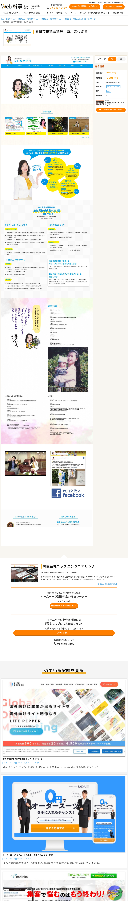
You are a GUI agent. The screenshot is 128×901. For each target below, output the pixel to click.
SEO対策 (80, 886)
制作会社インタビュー (58, 889)
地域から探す (4, 871)
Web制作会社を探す (12, 13)
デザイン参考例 (56, 898)
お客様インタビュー (57, 892)
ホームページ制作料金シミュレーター (61, 13)
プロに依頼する (64, 634)
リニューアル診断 (109, 866)
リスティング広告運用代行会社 (87, 889)
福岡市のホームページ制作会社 (60, 19)
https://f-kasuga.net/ (113, 82)
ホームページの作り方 (84, 898)
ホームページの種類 (57, 871)
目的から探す (4, 877)
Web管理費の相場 (31, 886)
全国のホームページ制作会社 (15, 19)
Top (2, 19)
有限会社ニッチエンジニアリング (84, 19)
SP (121, 59)
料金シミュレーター (110, 870)
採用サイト (80, 880)
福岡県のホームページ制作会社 (37, 19)
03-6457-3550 (58, 8)
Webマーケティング (83, 895)
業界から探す (4, 874)
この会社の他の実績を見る (106, 584)
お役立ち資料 (119, 13)
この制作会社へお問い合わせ (110, 110)
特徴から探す (4, 880)
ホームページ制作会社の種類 (60, 874)
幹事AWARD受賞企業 (57, 895)
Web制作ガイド (57, 866)
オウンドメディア (82, 877)
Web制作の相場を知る (33, 13)
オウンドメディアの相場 (33, 883)
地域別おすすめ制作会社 (58, 880)
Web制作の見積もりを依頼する (85, 6)
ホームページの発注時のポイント (61, 877)
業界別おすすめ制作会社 (58, 886)
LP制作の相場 (30, 874)
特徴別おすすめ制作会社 (58, 883)
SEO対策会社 (81, 883)
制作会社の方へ (108, 881)
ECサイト (80, 871)
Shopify (79, 874)
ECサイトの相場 (31, 877)
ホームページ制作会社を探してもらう (94, 13)
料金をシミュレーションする (64, 606)
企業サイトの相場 (31, 871)
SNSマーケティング (83, 892)
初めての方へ (107, 877)
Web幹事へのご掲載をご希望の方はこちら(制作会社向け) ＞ (107, 2)
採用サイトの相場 (31, 880)
